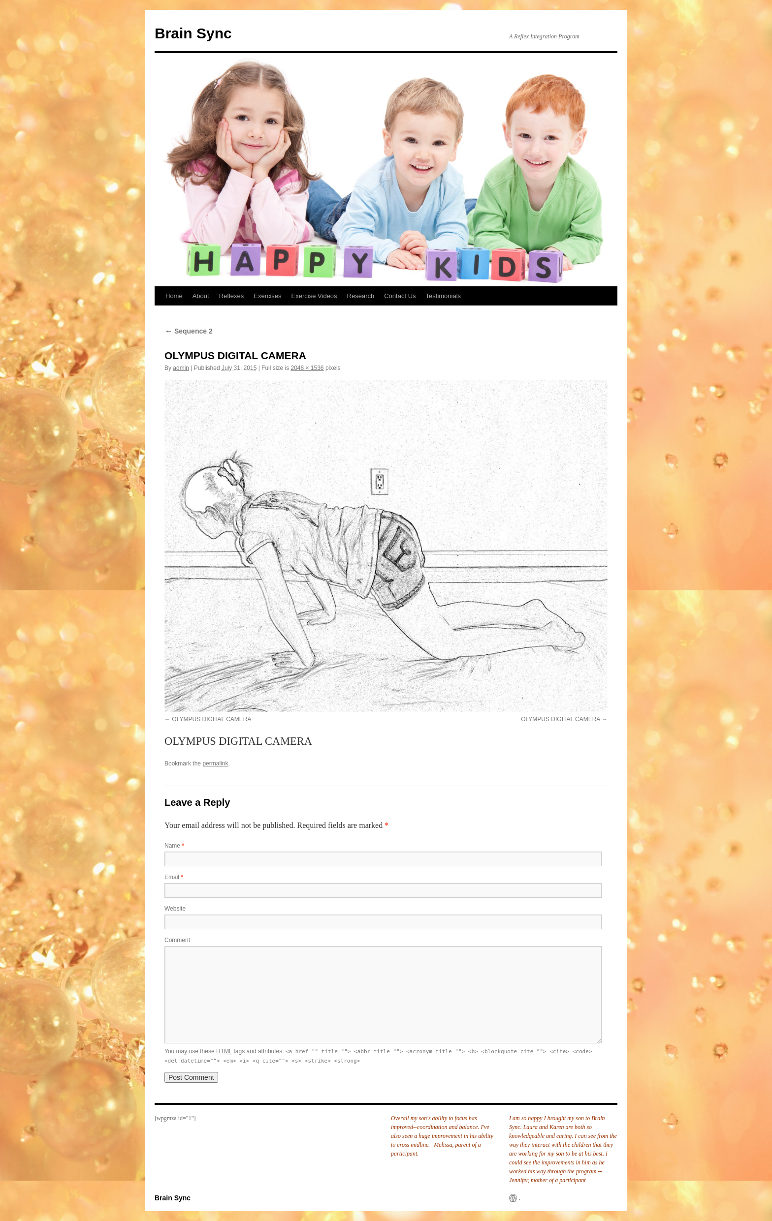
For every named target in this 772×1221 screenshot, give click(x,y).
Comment (177, 940)
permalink (215, 763)
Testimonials (443, 296)
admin (181, 368)
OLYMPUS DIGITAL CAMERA (211, 719)
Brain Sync (193, 33)
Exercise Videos (314, 296)
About (201, 296)
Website (175, 908)
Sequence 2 (188, 331)
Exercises (267, 296)
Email (173, 877)
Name (174, 845)
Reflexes (231, 296)
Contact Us (400, 296)
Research (361, 296)
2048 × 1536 (306, 368)
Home (174, 296)
